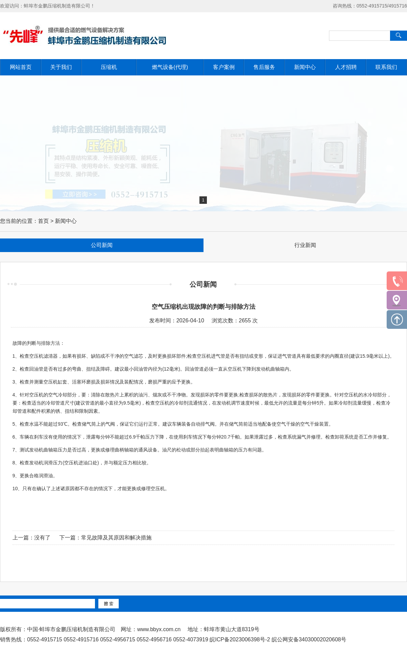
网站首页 (21, 67)
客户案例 (224, 67)
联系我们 (386, 67)
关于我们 (61, 67)
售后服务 (264, 67)
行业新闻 (305, 245)
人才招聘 (346, 67)
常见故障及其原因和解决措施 (116, 537)
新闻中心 (305, 67)
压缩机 (109, 67)
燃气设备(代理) (170, 67)
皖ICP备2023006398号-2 (240, 639)
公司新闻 (102, 245)
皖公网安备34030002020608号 (309, 639)
